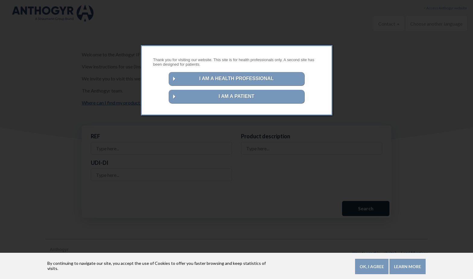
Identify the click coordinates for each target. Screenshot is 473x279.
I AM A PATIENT (237, 96)
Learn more (407, 267)
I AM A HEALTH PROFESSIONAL (236, 78)
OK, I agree (372, 267)
